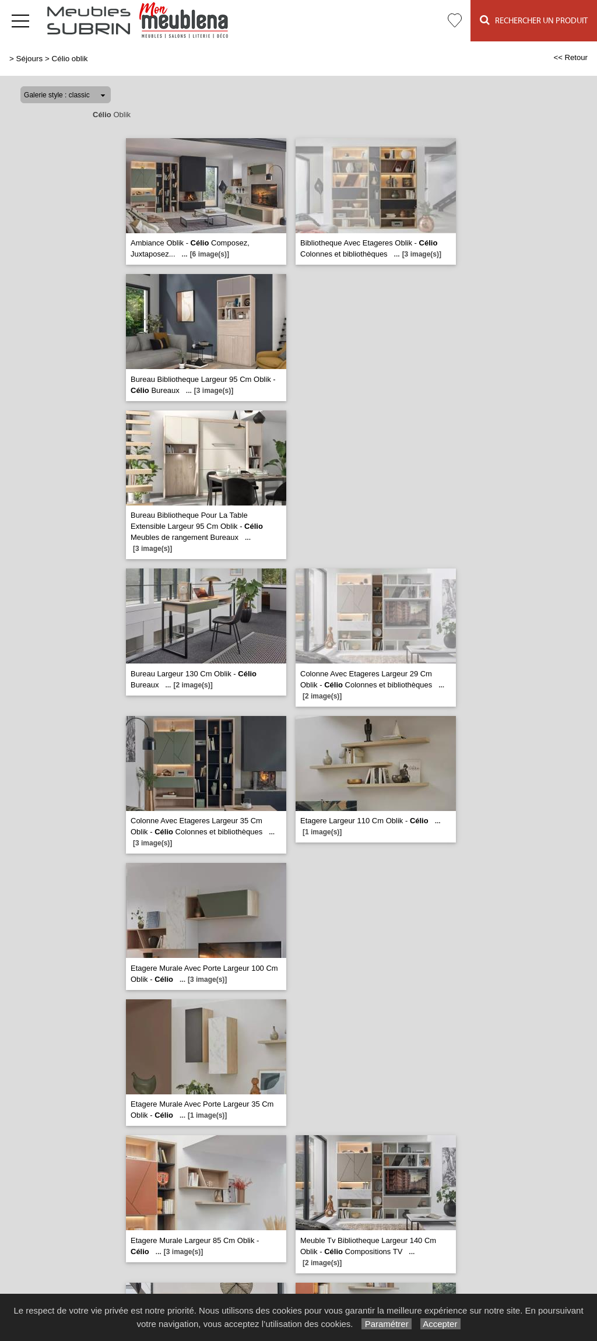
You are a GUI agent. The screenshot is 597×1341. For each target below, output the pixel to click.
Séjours (29, 58)
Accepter (440, 1324)
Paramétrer (386, 1324)
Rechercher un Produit (534, 20)
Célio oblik (69, 58)
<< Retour (570, 57)
